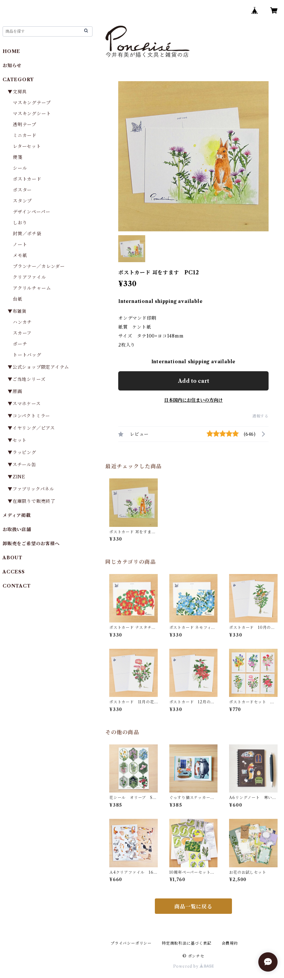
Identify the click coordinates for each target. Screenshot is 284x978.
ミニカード (25, 135)
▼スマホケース (24, 404)
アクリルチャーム (32, 288)
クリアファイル (29, 277)
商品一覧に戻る (193, 906)
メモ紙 (20, 255)
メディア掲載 (17, 515)
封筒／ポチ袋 (27, 233)
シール (20, 168)
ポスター (22, 190)
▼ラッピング (22, 452)
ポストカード (27, 179)
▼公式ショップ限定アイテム (38, 367)
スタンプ (25, 201)
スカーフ (22, 333)
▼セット (17, 440)
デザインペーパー (31, 212)
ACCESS (14, 572)
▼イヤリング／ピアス (31, 428)
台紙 (17, 299)
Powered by (193, 966)
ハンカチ (22, 322)
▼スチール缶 (22, 465)
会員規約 (230, 943)
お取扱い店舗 (17, 529)
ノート (20, 244)
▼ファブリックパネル (31, 489)
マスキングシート (32, 113)
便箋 (17, 157)
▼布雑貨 (17, 311)
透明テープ (24, 124)
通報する (260, 416)
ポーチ (20, 344)
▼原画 (15, 391)
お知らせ (12, 65)
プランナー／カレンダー (39, 266)
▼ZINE (16, 477)
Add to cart (193, 381)
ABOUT (12, 558)
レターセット (27, 146)
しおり (20, 223)
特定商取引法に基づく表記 (186, 943)
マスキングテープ (31, 103)
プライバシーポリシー (131, 943)
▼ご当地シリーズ (26, 379)
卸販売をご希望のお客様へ (31, 543)
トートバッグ (27, 355)
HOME (11, 51)
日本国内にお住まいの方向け (193, 400)
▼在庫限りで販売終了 (31, 501)
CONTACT (17, 586)
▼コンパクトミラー (29, 416)
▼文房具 (19, 92)
